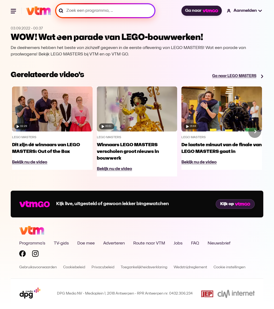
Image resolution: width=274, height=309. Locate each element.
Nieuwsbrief (219, 243)
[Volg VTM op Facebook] (22, 254)
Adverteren (114, 243)
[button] (244, 10)
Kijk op (235, 204)
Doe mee (86, 243)
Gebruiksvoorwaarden (38, 267)
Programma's (32, 243)
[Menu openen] (14, 10)
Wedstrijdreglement (190, 267)
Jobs (178, 243)
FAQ (195, 243)
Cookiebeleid (74, 267)
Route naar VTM (149, 243)
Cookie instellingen (229, 267)
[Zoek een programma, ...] (105, 10)
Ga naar (201, 11)
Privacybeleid (103, 267)
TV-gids (61, 243)
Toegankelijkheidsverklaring (144, 267)
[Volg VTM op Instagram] (35, 254)
